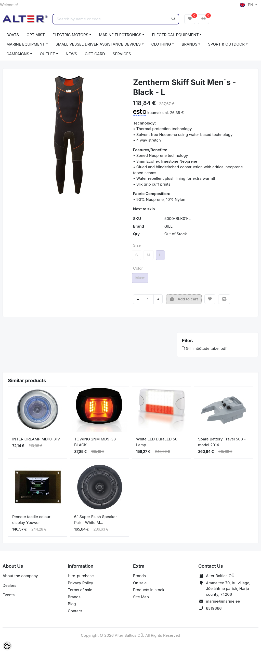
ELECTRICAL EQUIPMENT (175, 34)
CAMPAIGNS (17, 53)
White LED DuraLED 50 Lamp (156, 442)
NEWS (71, 53)
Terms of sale (80, 589)
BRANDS (190, 44)
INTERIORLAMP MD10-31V (36, 439)
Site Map (141, 596)
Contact (75, 610)
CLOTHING (161, 44)
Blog (72, 603)
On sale (140, 582)
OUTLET (47, 53)
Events (9, 594)
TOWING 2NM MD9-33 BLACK (95, 442)
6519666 (214, 608)
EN (247, 4)
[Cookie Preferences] (7, 645)
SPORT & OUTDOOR (226, 44)
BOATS (12, 34)
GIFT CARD (95, 53)
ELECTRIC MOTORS (70, 34)
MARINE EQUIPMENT (25, 44)
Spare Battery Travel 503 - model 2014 (222, 442)
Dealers (9, 585)
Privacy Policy (80, 582)
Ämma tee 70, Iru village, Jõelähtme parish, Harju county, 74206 (228, 588)
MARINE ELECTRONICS (120, 34)
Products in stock (148, 589)
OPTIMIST (36, 34)
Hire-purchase (81, 575)
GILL (168, 226)
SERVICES (122, 53)
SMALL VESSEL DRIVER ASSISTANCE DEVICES (98, 44)
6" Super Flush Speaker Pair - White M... (95, 519)
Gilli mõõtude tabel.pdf (204, 348)
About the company (20, 575)
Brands (74, 596)
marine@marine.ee (223, 601)
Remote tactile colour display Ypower (31, 519)
